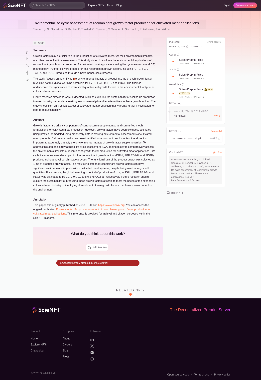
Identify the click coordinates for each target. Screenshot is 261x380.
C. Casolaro (99, 29)
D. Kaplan (71, 29)
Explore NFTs (96, 5)
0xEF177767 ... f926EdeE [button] (190, 64)
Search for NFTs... (46, 5)
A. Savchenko (130, 29)
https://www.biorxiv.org (111, 205)
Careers (67, 344)
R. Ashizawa (147, 29)
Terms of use (201, 374)
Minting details (214, 42)
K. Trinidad (84, 29)
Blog (119, 5)
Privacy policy (222, 374)
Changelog (37, 350)
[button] (173, 62)
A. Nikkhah (164, 29)
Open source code (178, 374)
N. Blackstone (55, 29)
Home (34, 338)
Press (66, 356)
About (110, 5)
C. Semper (114, 29)
